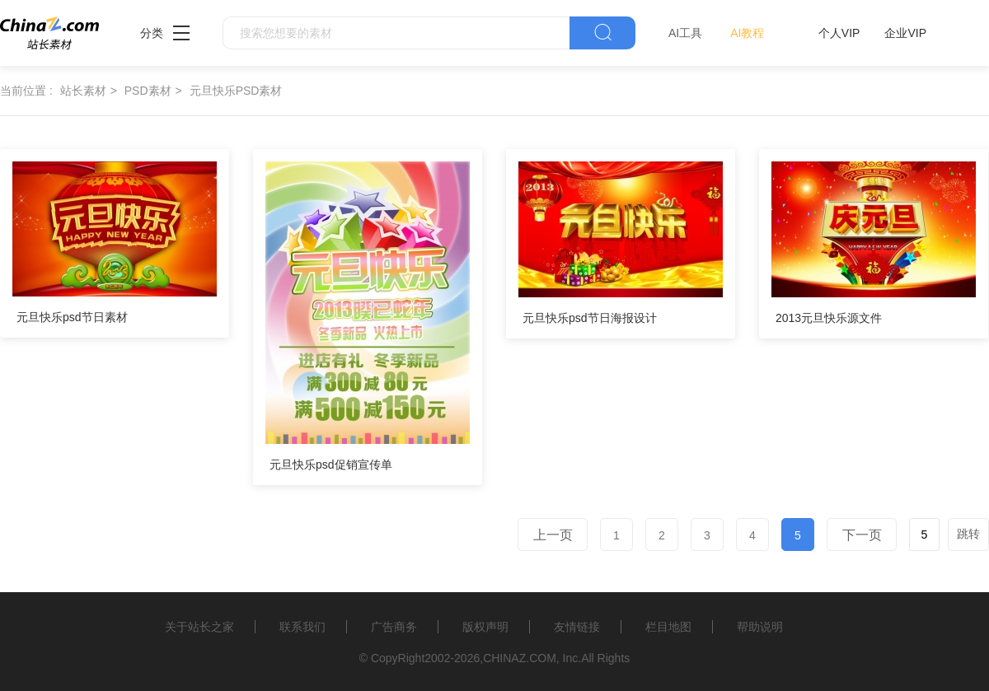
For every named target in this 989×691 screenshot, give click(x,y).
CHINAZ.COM (519, 658)
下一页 (862, 535)
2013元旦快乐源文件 (829, 317)
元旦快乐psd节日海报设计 (590, 317)
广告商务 (394, 626)
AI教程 (747, 33)
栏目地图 (668, 626)
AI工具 (685, 33)
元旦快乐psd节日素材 (72, 317)
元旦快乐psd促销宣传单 (331, 464)
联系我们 (302, 626)
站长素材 (83, 90)
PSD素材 (147, 90)
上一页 (553, 535)
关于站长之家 (199, 626)
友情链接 (577, 626)
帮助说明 (760, 626)
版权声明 (485, 626)
